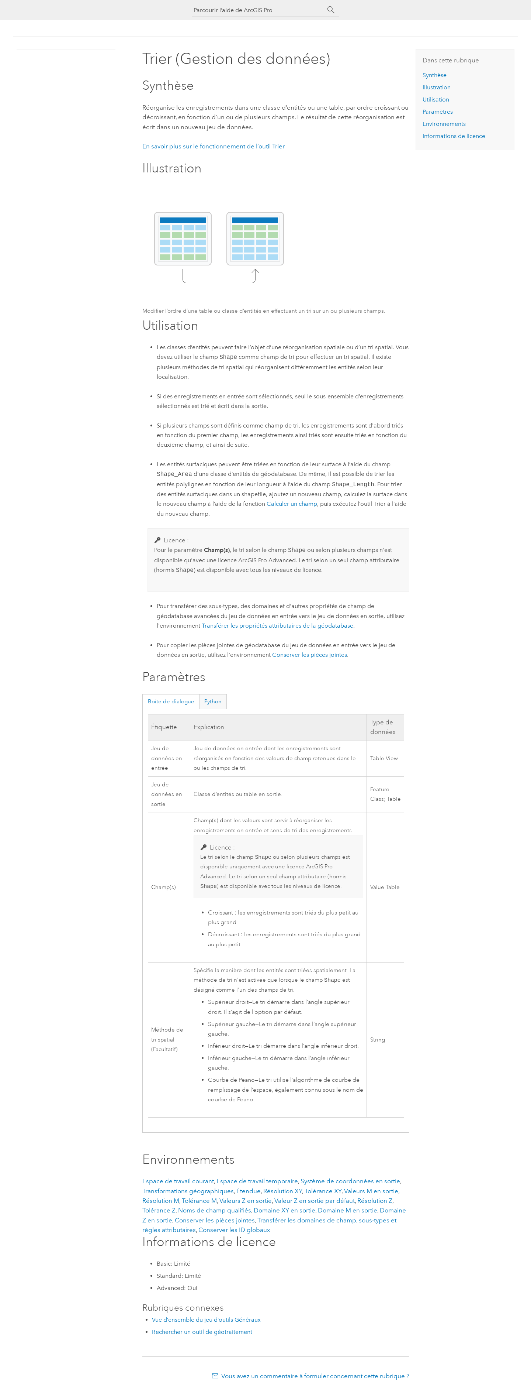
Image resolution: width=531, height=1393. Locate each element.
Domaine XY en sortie (284, 1212)
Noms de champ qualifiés (214, 1212)
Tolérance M (199, 1203)
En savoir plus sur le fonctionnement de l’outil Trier (213, 146)
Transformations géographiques (188, 1193)
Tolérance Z (159, 1212)
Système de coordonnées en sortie (350, 1183)
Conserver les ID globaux (234, 1232)
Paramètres (438, 111)
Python (213, 701)
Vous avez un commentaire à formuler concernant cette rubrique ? (315, 1378)
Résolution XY (282, 1193)
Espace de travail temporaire (257, 1183)
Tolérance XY (323, 1193)
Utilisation (436, 99)
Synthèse (435, 75)
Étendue (248, 1193)
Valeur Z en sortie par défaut (314, 1203)
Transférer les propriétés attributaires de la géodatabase (277, 625)
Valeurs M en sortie (371, 1193)
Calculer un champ (292, 503)
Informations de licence (454, 136)
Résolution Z (374, 1203)
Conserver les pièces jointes (309, 654)
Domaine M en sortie (347, 1212)
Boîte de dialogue (171, 701)
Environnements (444, 123)
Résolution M (160, 1203)
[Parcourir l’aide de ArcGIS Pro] (258, 10)
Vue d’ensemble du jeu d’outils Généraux (206, 1321)
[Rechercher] (331, 10)
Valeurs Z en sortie (245, 1203)
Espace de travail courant (178, 1183)
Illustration (437, 87)
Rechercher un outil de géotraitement (202, 1334)
